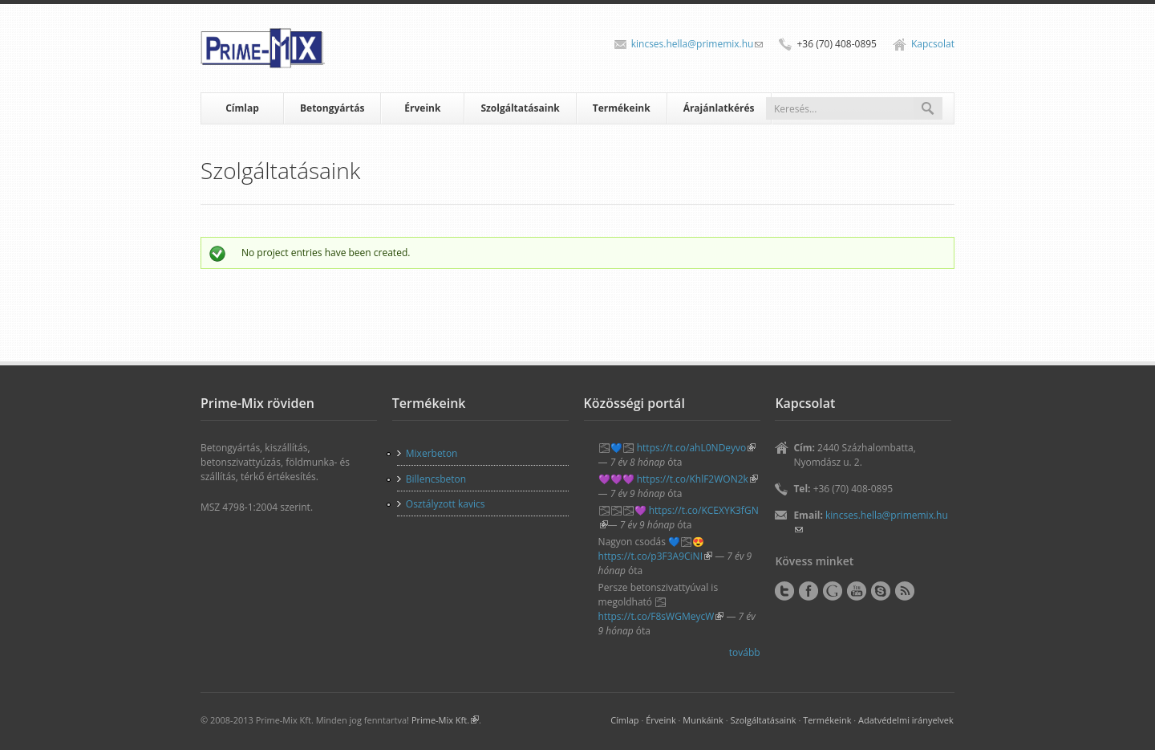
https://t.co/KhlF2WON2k (697, 479)
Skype (880, 591)
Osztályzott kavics (445, 504)
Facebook (808, 591)
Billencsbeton (436, 479)
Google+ (832, 591)
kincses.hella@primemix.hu (697, 44)
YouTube (856, 591)
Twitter (784, 591)
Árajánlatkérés (719, 108)
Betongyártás (332, 108)
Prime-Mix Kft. (445, 720)
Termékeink (621, 108)
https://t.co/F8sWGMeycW (661, 616)
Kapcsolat (932, 44)
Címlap (242, 108)
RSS (904, 591)
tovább (744, 652)
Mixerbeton (432, 453)
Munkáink (703, 720)
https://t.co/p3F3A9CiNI (655, 556)
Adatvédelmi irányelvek (906, 720)
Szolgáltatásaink (519, 108)
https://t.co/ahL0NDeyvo (696, 447)
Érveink (422, 108)
